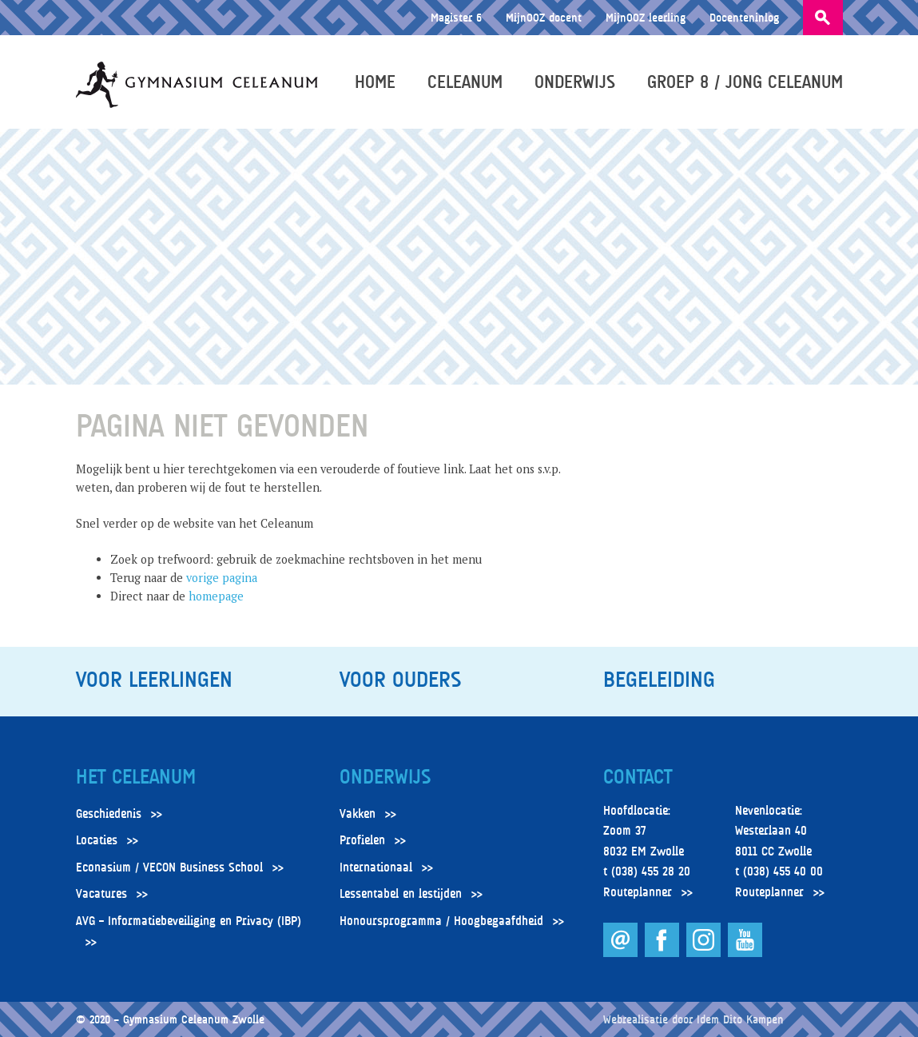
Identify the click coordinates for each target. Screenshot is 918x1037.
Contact (637, 777)
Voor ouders (400, 680)
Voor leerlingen (154, 680)
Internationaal (376, 867)
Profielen (362, 840)
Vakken (358, 814)
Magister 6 (456, 17)
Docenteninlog (744, 17)
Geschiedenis (108, 814)
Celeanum (465, 81)
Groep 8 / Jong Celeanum (745, 81)
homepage (216, 596)
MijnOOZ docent (544, 17)
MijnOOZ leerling (646, 17)
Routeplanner (637, 892)
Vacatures (101, 894)
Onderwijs (575, 81)
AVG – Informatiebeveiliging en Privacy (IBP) (188, 921)
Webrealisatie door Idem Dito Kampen (693, 1019)
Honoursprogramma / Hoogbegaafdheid (441, 921)
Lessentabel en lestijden (401, 894)
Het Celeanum (136, 777)
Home (375, 81)
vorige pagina (221, 577)
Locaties (96, 840)
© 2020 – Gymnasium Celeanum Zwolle (170, 1019)
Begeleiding (659, 680)
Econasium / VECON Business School (169, 867)
